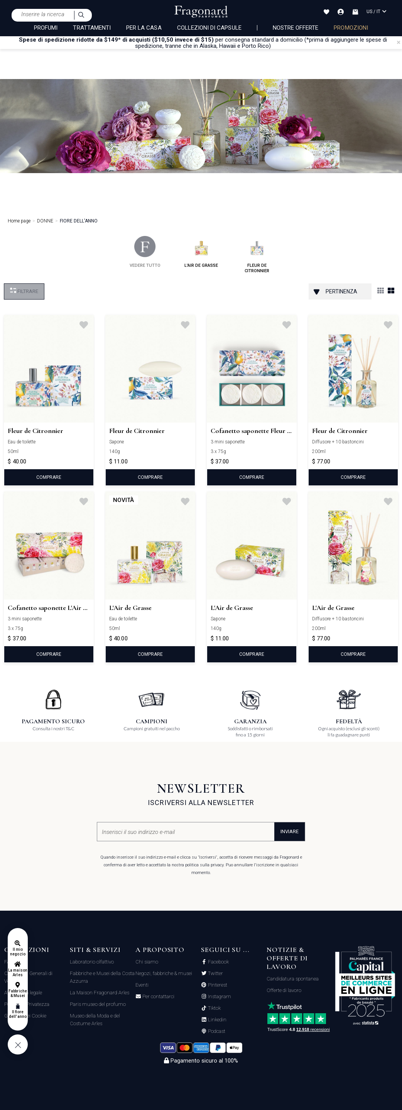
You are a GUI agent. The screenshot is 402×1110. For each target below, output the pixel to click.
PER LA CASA (144, 27)
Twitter (215, 973)
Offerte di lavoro (284, 990)
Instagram (219, 997)
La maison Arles (17, 972)
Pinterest (217, 985)
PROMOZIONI (351, 27)
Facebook (218, 962)
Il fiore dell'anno (17, 1014)
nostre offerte (296, 27)
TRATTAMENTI (92, 27)
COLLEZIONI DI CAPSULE (209, 27)
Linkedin (216, 1020)
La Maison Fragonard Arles (99, 992)
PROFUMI (45, 27)
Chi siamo (146, 962)
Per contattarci (157, 997)
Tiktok (214, 1008)
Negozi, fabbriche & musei (163, 973)
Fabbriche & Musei (17, 993)
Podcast (216, 1031)
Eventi (142, 985)
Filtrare (24, 291)
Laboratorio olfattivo (92, 962)
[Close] (398, 42)
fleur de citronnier (257, 254)
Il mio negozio (17, 951)
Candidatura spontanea (293, 979)
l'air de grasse (201, 252)
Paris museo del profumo (98, 1004)
